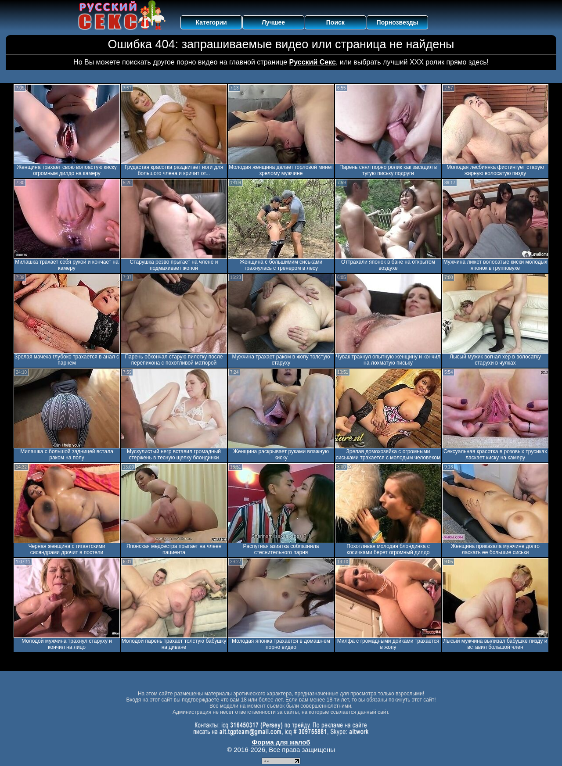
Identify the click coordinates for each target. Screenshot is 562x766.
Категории (211, 22)
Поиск (335, 22)
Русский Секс (312, 62)
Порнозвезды (397, 22)
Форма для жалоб (281, 742)
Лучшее (273, 22)
